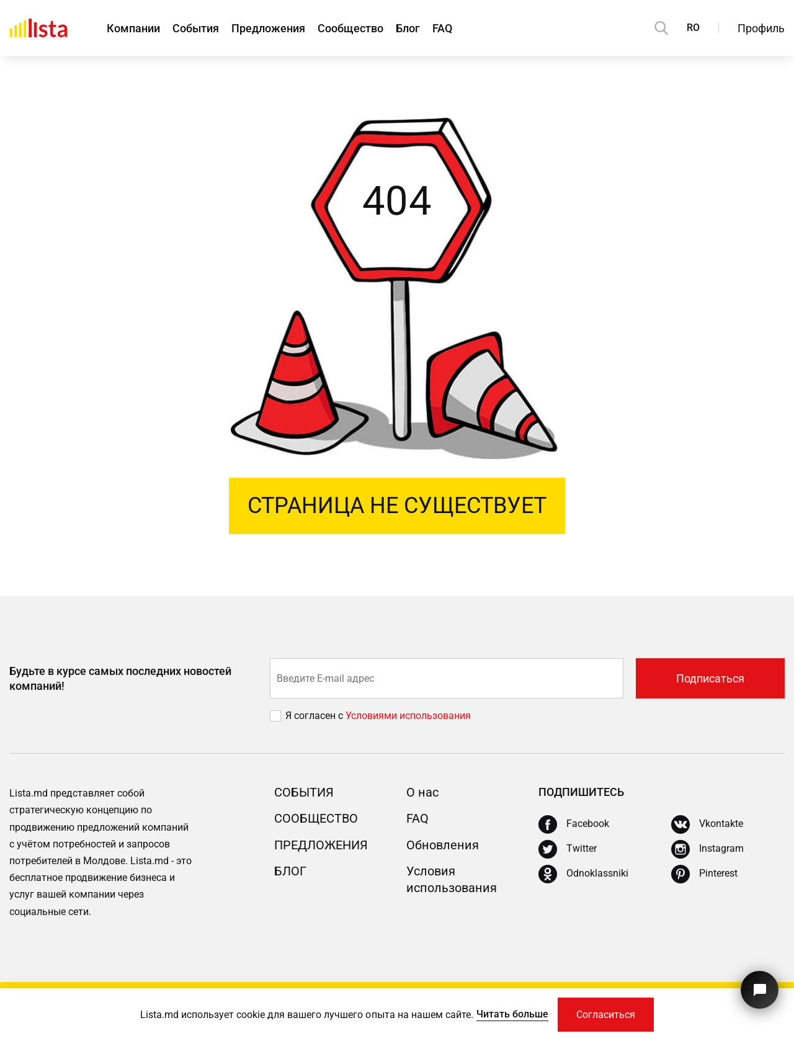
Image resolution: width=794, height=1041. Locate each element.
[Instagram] (707, 849)
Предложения (268, 28)
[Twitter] (567, 849)
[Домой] (38, 28)
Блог (408, 28)
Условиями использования (408, 716)
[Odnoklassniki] (583, 874)
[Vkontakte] (707, 824)
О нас (422, 792)
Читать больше (512, 1014)
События (195, 28)
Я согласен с (315, 716)
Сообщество (350, 28)
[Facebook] (573, 824)
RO (693, 28)
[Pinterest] (704, 874)
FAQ (442, 28)
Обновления (442, 845)
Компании (133, 28)
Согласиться (605, 1015)
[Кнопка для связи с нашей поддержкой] (759, 990)
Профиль (761, 28)
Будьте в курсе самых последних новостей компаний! (120, 678)
